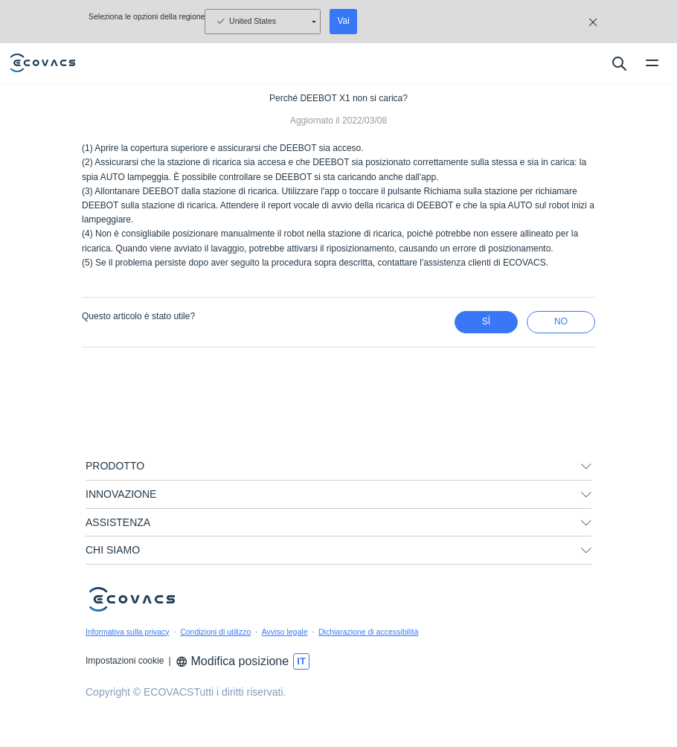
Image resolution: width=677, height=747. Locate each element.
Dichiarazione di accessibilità (368, 631)
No (561, 321)
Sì (486, 321)
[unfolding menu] (586, 466)
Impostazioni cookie (125, 660)
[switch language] (301, 661)
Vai (343, 21)
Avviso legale (285, 631)
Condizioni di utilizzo (215, 631)
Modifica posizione (232, 661)
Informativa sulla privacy (128, 631)
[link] (338, 726)
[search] (619, 63)
